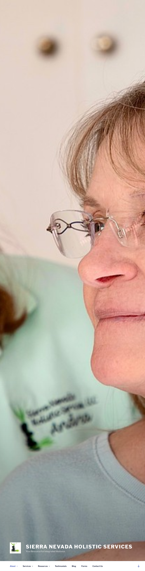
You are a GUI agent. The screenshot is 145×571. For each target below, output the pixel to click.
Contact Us (97, 566)
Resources (44, 566)
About (14, 566)
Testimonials (61, 566)
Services (28, 566)
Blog (74, 566)
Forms (84, 566)
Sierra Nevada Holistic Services (79, 547)
